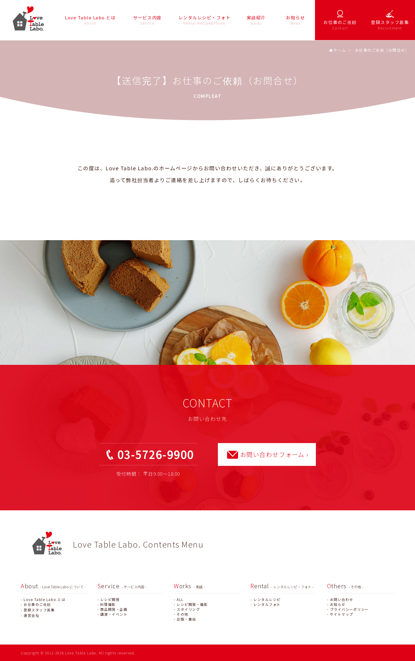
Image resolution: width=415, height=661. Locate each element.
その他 (182, 614)
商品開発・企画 (114, 609)
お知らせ (338, 604)
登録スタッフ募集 (39, 609)
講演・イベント (114, 614)
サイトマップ (341, 614)
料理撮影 (108, 604)
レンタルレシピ (267, 599)
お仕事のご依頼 (37, 604)
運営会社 (31, 615)
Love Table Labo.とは (44, 599)
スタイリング (188, 609)
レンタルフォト (267, 604)
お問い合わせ (341, 599)
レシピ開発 (110, 599)
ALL (180, 599)
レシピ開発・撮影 (192, 604)
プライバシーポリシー (349, 609)
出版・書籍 (186, 619)
